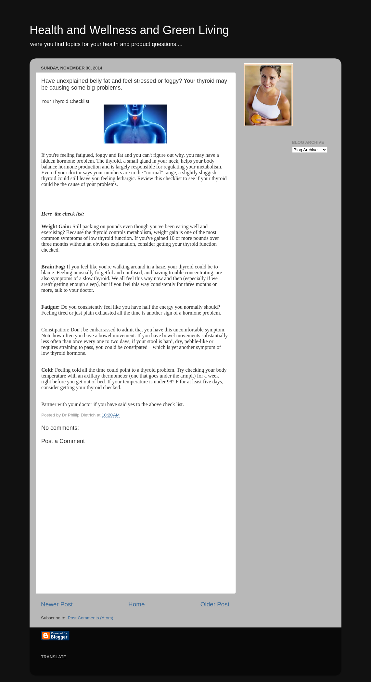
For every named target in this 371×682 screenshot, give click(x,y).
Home (136, 604)
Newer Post (57, 604)
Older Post (214, 604)
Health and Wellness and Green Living (129, 30)
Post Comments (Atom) (90, 617)
